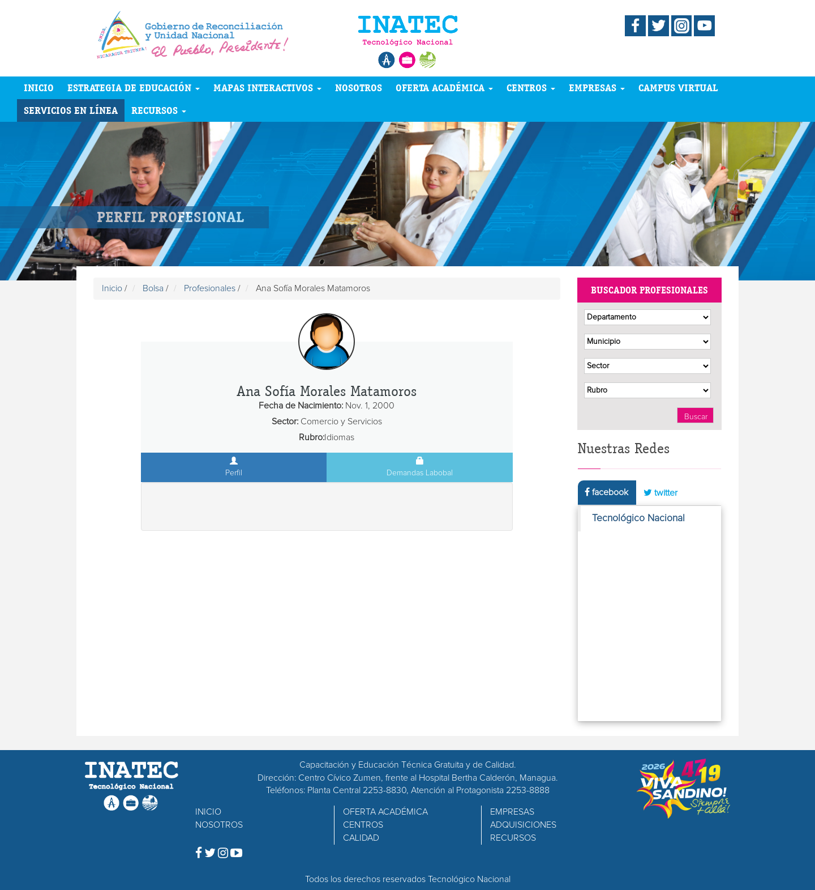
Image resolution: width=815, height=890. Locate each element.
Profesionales (209, 288)
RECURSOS (158, 110)
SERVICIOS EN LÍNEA (71, 110)
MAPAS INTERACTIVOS (267, 87)
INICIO (39, 87)
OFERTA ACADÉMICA (444, 87)
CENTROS (531, 87)
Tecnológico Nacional (638, 518)
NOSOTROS (358, 87)
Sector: (285, 421)
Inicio (112, 288)
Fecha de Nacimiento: (301, 405)
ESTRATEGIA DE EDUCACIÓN (133, 87)
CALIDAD (361, 837)
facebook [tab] (606, 492)
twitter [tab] (660, 492)
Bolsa (153, 288)
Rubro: (311, 437)
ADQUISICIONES (523, 824)
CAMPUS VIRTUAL (678, 87)
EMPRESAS (597, 87)
